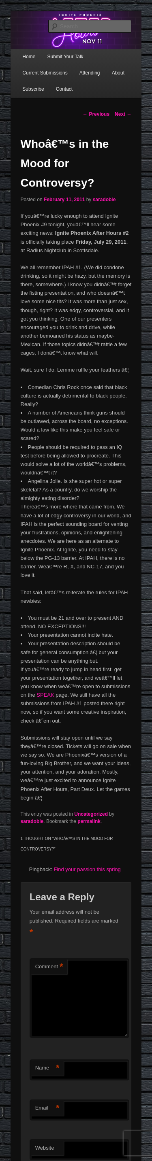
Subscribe (33, 89)
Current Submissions (44, 73)
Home (28, 57)
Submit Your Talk (65, 57)
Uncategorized (91, 814)
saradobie (104, 199)
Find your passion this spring (87, 869)
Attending (89, 73)
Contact (64, 89)
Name (47, 1068)
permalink (89, 821)
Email (47, 1108)
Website (44, 1148)
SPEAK (45, 695)
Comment (49, 967)
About (118, 73)
